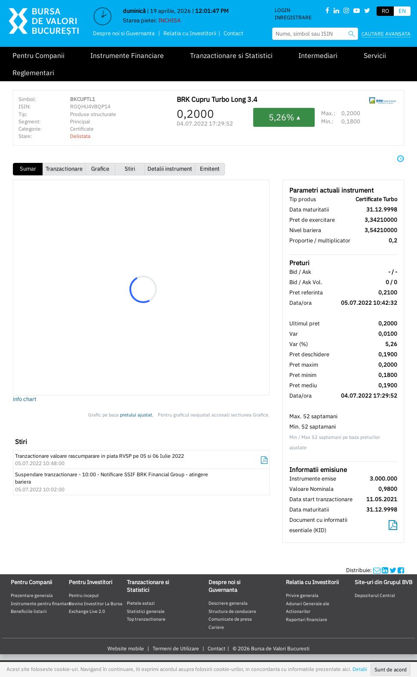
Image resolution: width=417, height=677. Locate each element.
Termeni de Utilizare (176, 648)
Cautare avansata (386, 34)
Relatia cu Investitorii (189, 33)
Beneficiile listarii (29, 611)
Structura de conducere (232, 611)
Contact (233, 33)
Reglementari (33, 72)
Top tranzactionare (146, 619)
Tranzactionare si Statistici (231, 55)
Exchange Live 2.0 (87, 611)
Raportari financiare (306, 619)
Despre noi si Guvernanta (124, 33)
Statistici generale (146, 611)
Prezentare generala (32, 595)
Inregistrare (293, 17)
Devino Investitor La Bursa (96, 603)
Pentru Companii (38, 55)
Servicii (375, 55)
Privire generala (302, 595)
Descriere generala (228, 603)
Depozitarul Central (375, 595)
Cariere (216, 627)
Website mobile (125, 648)
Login (282, 10)
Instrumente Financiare (127, 55)
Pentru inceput (84, 595)
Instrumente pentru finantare (41, 603)
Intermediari (317, 55)
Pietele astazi (141, 603)
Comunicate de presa (230, 619)
